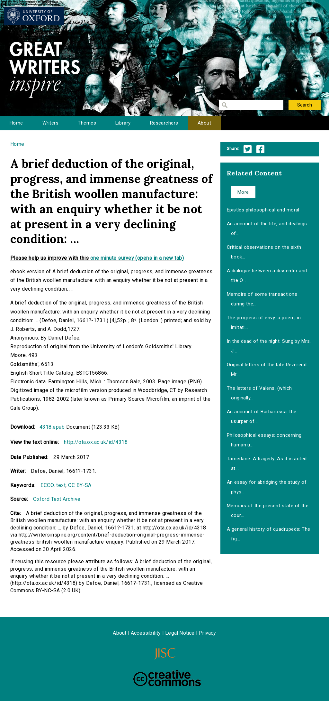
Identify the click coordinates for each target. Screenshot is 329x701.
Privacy (207, 633)
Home (16, 123)
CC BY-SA (80, 485)
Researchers (164, 123)
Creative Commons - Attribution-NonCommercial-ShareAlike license (167, 678)
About (204, 123)
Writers (50, 123)
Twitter (248, 149)
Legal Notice (179, 633)
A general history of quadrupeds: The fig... (268, 534)
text (61, 485)
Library (122, 123)
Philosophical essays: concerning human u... (264, 440)
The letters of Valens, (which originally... (259, 393)
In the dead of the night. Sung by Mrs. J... (269, 346)
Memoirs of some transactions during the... (262, 299)
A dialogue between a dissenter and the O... (267, 275)
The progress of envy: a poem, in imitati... (264, 322)
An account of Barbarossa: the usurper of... (262, 416)
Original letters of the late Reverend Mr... (267, 369)
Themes (87, 123)
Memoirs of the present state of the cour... (268, 510)
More (243, 192)
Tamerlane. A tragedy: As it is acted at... (267, 463)
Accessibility (146, 633)
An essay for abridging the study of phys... (267, 487)
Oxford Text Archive (56, 499)
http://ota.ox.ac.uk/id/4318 (96, 442)
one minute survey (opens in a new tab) (137, 258)
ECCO (47, 485)
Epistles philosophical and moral (263, 210)
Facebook (260, 149)
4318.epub (52, 427)
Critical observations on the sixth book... (264, 252)
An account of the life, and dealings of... (267, 228)
